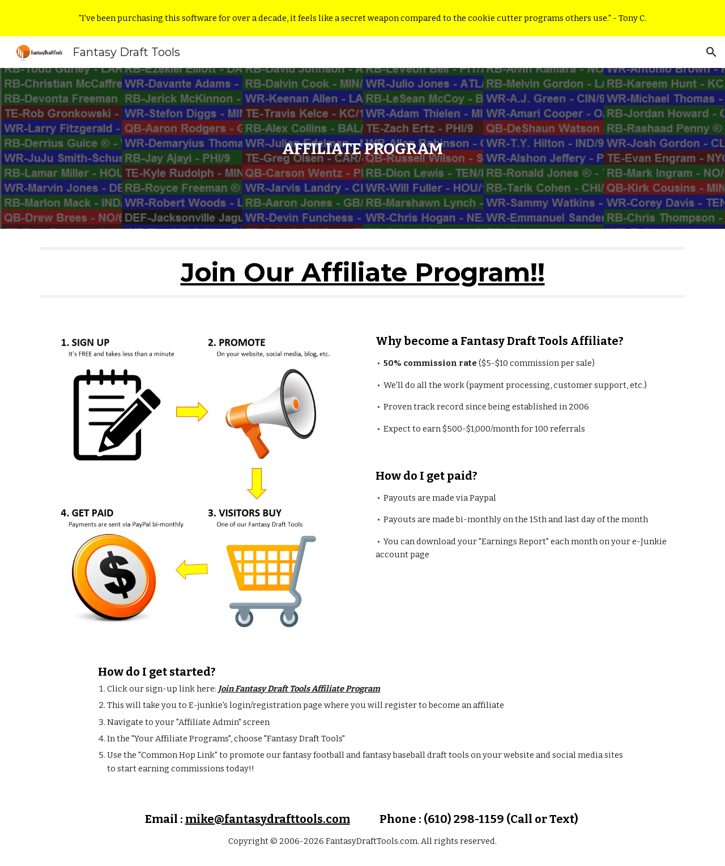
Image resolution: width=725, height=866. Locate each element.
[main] (362, 148)
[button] (711, 52)
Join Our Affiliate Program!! (363, 272)
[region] (362, 18)
